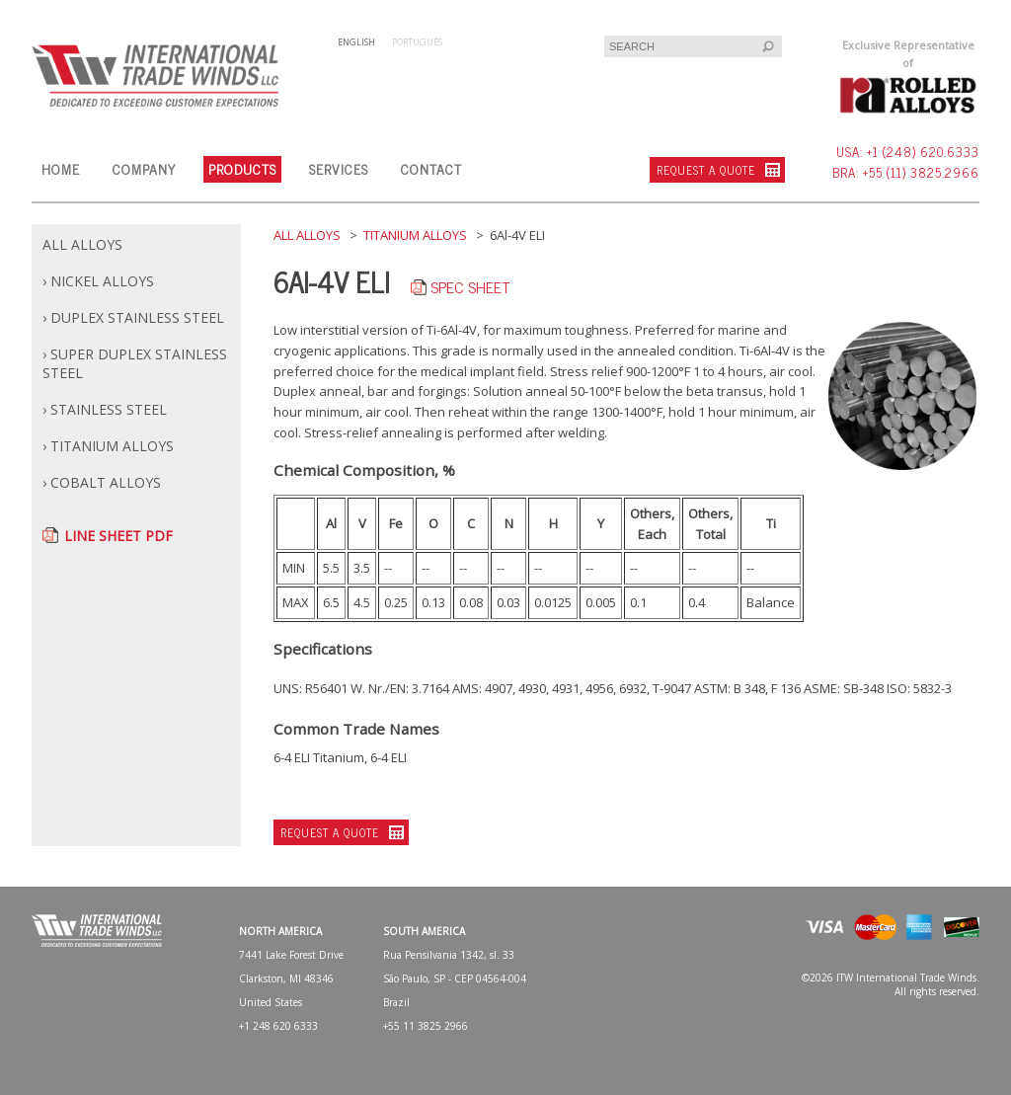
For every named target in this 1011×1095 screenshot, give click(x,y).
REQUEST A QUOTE (706, 170)
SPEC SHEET (469, 286)
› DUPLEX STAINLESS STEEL (133, 317)
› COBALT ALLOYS (101, 482)
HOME (60, 168)
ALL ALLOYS (82, 244)
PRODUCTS (242, 168)
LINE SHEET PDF (118, 535)
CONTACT (431, 168)
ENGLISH (356, 42)
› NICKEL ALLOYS (98, 281)
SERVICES (338, 168)
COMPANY (144, 168)
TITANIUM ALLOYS (415, 235)
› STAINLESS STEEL (104, 409)
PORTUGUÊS (417, 42)
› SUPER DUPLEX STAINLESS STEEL (134, 363)
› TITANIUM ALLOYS (108, 445)
